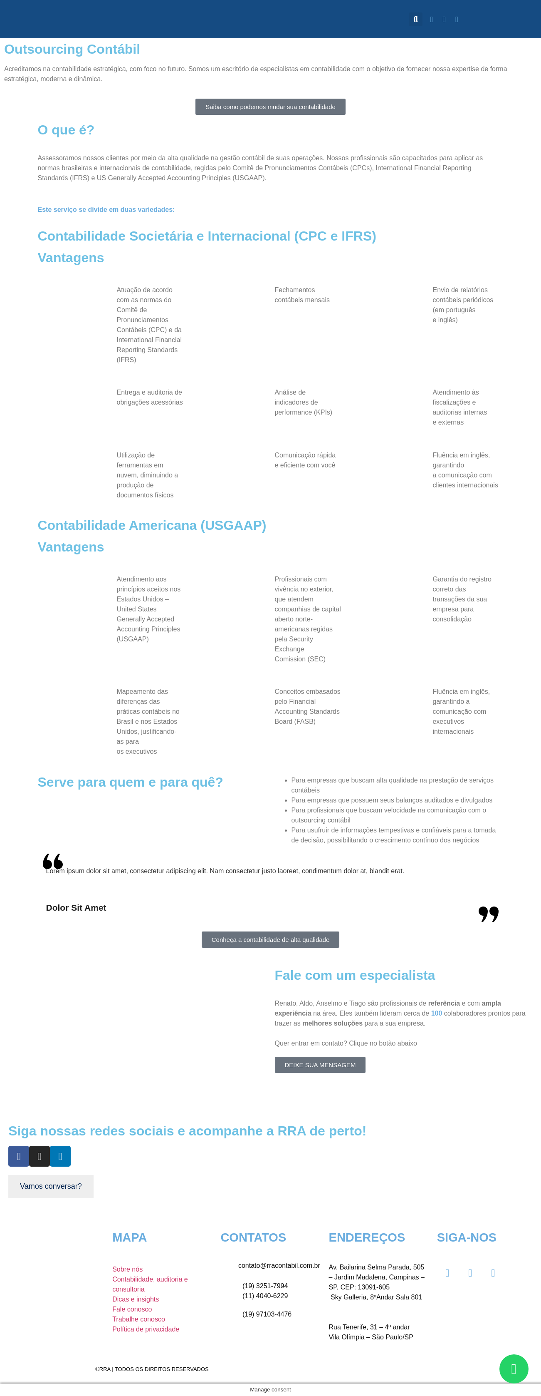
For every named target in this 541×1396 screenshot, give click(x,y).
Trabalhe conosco (138, 1319)
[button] (415, 19)
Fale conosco (132, 1309)
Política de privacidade (145, 1329)
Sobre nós (127, 1269)
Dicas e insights (135, 1299)
